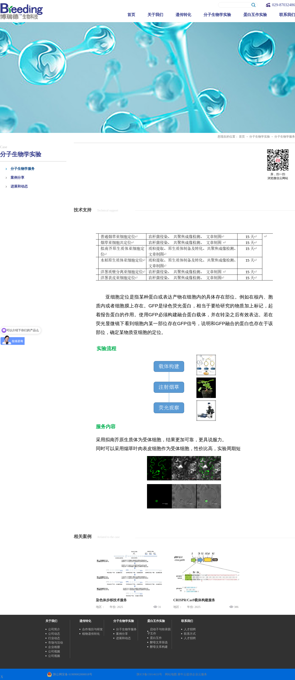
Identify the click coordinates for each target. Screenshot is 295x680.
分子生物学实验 (259, 136)
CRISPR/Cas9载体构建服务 (194, 600)
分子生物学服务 (284, 136)
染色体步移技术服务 (111, 600)
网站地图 (170, 674)
